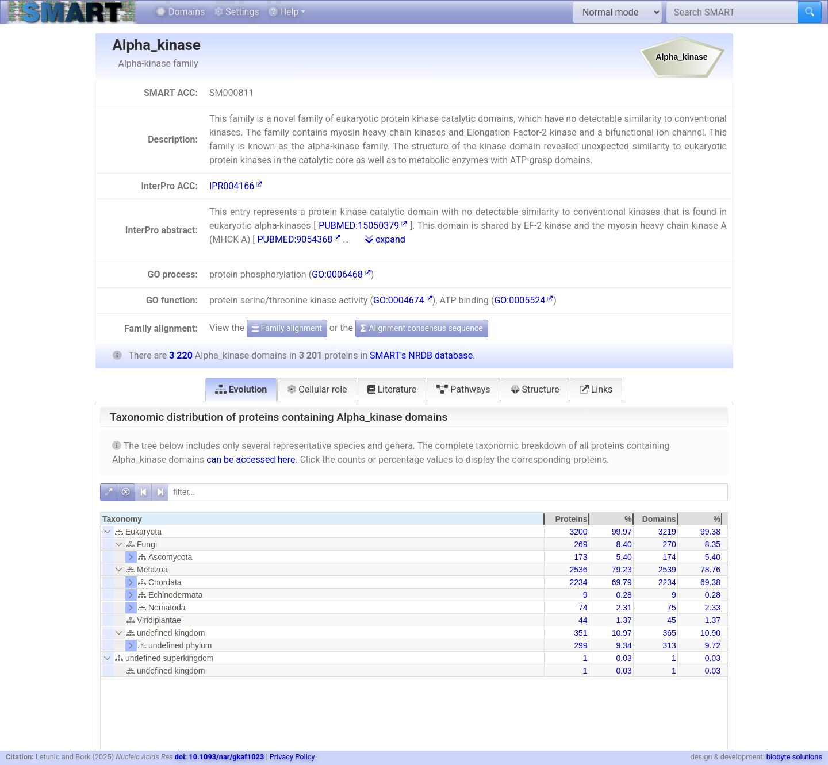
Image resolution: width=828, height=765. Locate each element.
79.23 (622, 569)
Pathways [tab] (463, 389)
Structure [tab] (535, 389)
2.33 (712, 607)
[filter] (448, 492)
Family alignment (287, 328)
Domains (180, 11)
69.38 (710, 582)
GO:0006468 (341, 274)
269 (580, 544)
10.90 (710, 632)
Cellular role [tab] (317, 389)
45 (671, 620)
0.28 (623, 594)
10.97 (622, 632)
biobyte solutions (794, 756)
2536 (578, 569)
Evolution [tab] (241, 389)
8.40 (623, 544)
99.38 (710, 531)
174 (669, 557)
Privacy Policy (292, 756)
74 (583, 607)
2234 (578, 582)
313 (669, 645)
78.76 (710, 569)
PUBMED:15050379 (363, 225)
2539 (667, 569)
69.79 (622, 582)
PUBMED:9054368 (298, 239)
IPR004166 (235, 185)
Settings (236, 11)
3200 (578, 531)
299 (580, 645)
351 (580, 632)
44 (583, 620)
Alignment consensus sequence (422, 328)
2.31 (623, 607)
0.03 (623, 658)
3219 (667, 531)
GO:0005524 (523, 300)
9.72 (712, 645)
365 (669, 632)
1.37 (623, 620)
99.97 (622, 531)
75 (671, 607)
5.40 (623, 557)
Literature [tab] (392, 389)
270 (669, 544)
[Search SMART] (732, 12)
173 (580, 557)
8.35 (712, 544)
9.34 (623, 645)
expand (385, 239)
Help (284, 11)
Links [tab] (596, 389)
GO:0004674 (402, 300)
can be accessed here (250, 459)
